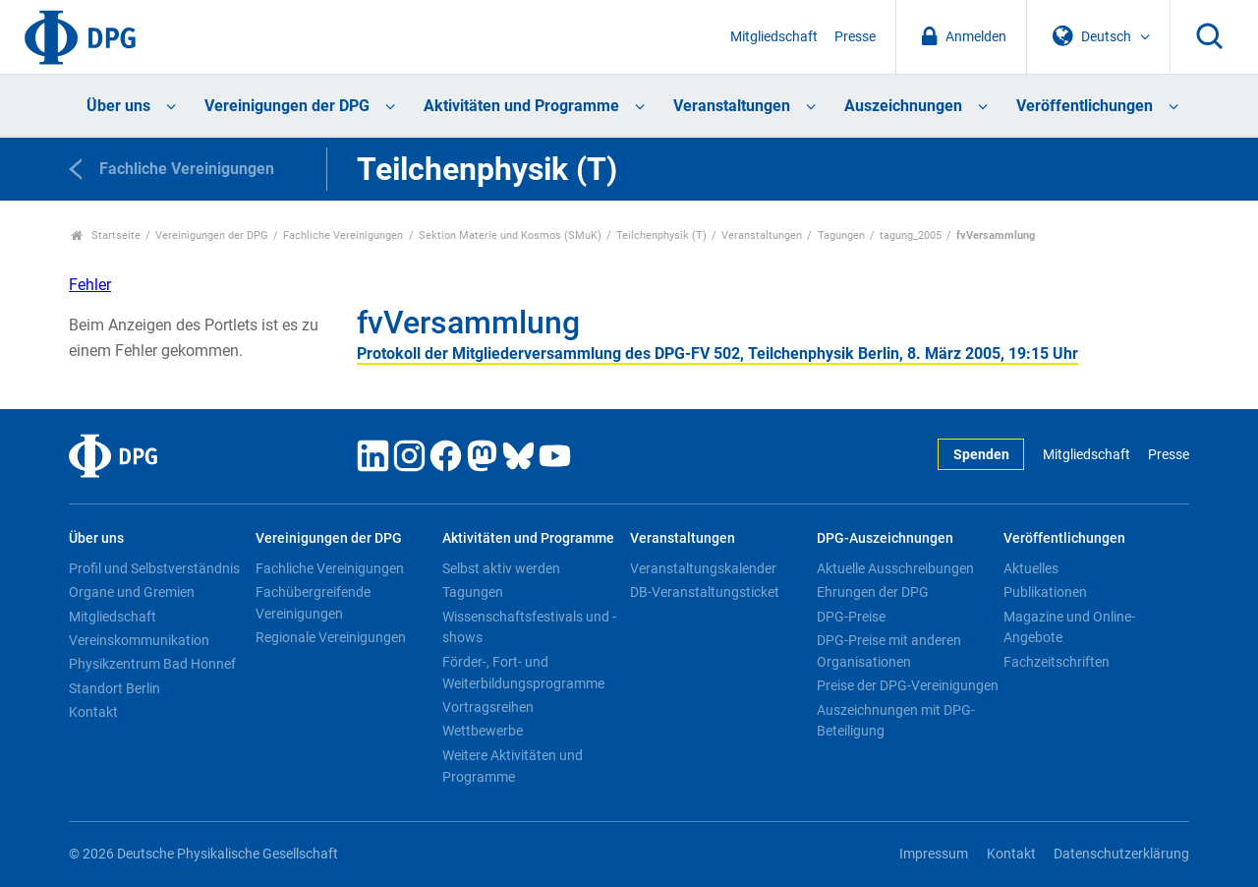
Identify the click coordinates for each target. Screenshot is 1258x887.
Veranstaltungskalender (703, 568)
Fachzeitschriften (1056, 662)
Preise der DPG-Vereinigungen (908, 685)
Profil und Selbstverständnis (154, 568)
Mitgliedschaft (774, 37)
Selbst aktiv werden (501, 568)
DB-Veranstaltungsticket (704, 592)
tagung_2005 (911, 235)
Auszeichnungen (903, 105)
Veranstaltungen (731, 105)
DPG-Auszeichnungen (885, 538)
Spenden (981, 454)
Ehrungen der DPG (873, 592)
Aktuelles (1030, 568)
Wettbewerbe (482, 731)
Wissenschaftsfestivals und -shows (529, 627)
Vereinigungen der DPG (287, 105)
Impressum (933, 854)
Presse (855, 37)
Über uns (118, 105)
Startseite (106, 235)
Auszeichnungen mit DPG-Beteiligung (896, 720)
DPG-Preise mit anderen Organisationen (889, 651)
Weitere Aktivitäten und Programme (512, 766)
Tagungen (841, 235)
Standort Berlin (114, 688)
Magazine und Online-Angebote (1069, 627)
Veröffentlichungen (1084, 105)
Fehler (90, 284)
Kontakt (93, 712)
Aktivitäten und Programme (521, 105)
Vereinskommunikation (139, 640)
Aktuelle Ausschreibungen (895, 568)
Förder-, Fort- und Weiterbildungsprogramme (523, 672)
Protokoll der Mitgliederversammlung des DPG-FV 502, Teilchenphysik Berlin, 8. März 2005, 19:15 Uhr (717, 353)
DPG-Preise (851, 616)
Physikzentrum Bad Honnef (152, 664)
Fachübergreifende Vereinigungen (313, 602)
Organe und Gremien (132, 592)
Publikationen (1045, 592)
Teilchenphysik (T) (661, 235)
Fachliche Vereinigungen (343, 235)
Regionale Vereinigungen (331, 637)
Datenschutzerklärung (1121, 854)
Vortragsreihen (488, 707)
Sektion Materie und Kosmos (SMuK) (510, 235)
